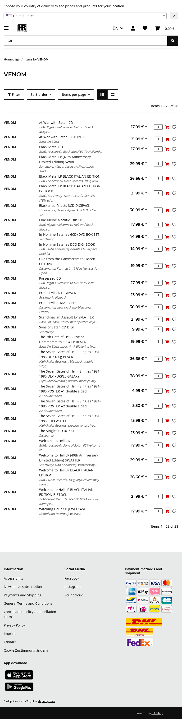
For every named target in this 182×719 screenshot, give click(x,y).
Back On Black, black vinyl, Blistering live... (67, 346)
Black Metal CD (51, 147)
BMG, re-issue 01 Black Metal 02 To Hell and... (70, 151)
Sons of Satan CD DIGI (56, 327)
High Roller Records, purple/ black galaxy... (68, 381)
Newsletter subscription (23, 586)
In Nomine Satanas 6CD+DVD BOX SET (69, 234)
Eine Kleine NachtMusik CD (60, 220)
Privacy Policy (14, 625)
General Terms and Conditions (28, 603)
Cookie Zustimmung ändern (26, 650)
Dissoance (46, 435)
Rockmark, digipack (52, 297)
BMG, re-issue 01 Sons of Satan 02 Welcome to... (69, 447)
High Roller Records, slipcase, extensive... (67, 425)
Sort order (39, 94)
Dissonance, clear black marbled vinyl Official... (65, 309)
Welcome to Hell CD (54, 440)
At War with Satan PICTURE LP (62, 137)
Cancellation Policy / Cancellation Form (30, 614)
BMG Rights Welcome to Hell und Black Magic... (66, 129)
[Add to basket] (167, 127)
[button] (133, 28)
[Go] (86, 41)
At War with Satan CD (56, 122)
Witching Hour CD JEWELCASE (62, 509)
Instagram (72, 586)
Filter (14, 94)
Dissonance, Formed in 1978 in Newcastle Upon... (68, 270)
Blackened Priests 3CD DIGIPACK (64, 205)
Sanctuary (46, 239)
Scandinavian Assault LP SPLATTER (66, 317)
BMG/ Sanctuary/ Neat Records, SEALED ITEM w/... (67, 198)
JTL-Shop (157, 713)
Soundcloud (73, 595)
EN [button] (115, 28)
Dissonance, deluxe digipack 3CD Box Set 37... (67, 212)
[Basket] (164, 28)
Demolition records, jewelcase (60, 514)
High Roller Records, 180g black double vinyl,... (66, 363)
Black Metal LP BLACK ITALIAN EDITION (69, 176)
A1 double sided (50, 396)
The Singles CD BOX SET (58, 431)
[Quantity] (158, 126)
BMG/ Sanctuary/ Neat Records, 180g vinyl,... (69, 181)
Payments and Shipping (22, 595)
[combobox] (85, 16)
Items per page (74, 94)
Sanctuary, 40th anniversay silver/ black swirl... (66, 168)
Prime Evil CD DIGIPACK (57, 292)
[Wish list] (145, 28)
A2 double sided (50, 411)
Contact (10, 642)
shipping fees (46, 701)
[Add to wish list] (173, 127)
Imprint (10, 633)
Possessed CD (50, 278)
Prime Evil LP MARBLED (57, 302)
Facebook (71, 578)
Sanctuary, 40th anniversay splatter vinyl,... (68, 465)
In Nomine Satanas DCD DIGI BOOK (67, 244)
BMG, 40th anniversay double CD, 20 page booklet (68, 251)
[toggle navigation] (6, 26)
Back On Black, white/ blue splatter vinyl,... (68, 322)
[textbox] (85, 16)
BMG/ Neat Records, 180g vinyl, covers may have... (69, 482)
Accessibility (13, 578)
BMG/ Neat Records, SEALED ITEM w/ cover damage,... (69, 501)
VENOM (10, 122)
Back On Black (49, 141)
